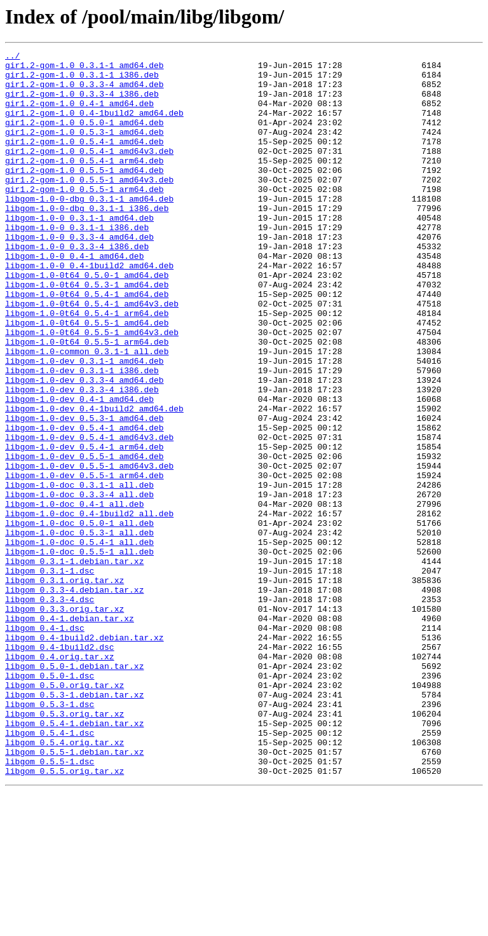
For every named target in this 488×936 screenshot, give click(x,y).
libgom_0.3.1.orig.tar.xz (64, 686)
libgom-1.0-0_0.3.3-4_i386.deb (77, 286)
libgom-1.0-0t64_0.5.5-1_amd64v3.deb (92, 389)
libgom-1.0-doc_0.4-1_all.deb (74, 595)
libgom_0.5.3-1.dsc (49, 835)
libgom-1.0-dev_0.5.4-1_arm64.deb (84, 526)
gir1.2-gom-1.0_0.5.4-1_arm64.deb (84, 183)
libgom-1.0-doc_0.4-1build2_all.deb (89, 606)
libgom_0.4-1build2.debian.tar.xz (84, 755)
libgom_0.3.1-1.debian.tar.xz (74, 664)
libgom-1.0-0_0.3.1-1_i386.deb (77, 263)
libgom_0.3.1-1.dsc (49, 675)
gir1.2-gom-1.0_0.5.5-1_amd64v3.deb (89, 206)
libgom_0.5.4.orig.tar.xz (64, 881)
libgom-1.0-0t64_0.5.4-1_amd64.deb (86, 343)
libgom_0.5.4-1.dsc (49, 870)
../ (12, 57)
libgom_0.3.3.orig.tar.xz (64, 721)
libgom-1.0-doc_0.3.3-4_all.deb (79, 583)
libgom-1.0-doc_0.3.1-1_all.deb (79, 572)
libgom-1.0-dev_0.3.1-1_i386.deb (82, 435)
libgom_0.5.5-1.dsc (49, 904)
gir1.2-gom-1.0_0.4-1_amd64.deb (79, 114)
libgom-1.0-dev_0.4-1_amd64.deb (79, 469)
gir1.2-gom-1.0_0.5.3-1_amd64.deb (84, 149)
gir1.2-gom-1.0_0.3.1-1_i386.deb (82, 80)
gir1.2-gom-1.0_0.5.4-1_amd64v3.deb (89, 171)
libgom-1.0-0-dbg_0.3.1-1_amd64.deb (89, 229)
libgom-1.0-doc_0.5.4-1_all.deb (79, 641)
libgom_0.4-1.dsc (45, 744)
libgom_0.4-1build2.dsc (59, 767)
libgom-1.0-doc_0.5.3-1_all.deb (79, 629)
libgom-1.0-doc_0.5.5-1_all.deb (79, 652)
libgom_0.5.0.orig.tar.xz (64, 812)
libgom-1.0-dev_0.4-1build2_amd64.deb (94, 480)
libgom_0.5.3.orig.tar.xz (64, 847)
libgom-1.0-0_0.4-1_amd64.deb (74, 297)
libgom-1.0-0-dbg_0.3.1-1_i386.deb (86, 240)
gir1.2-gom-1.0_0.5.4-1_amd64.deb (84, 160)
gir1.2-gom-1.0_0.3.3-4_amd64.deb (84, 91)
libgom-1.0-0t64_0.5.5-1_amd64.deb (86, 377)
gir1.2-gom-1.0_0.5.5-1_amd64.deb (84, 194)
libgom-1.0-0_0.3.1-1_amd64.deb (79, 252)
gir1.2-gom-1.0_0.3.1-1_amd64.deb (84, 68)
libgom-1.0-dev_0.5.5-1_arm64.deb (84, 561)
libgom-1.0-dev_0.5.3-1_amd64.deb (84, 492)
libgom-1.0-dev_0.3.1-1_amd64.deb (84, 423)
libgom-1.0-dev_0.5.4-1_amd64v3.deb (89, 515)
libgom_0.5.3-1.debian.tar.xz (74, 824)
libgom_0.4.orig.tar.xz (59, 778)
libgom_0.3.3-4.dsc (49, 709)
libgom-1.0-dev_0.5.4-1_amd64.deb (84, 503)
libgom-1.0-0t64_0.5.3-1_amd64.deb (86, 332)
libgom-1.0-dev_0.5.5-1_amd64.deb (84, 538)
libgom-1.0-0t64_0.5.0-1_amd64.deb (86, 320)
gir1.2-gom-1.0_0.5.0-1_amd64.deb (84, 137)
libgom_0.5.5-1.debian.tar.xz (74, 892)
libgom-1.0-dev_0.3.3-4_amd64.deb (84, 446)
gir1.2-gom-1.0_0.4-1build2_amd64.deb (94, 126)
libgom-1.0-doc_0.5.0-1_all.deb (79, 618)
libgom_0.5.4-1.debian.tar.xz (74, 858)
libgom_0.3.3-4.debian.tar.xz (74, 698)
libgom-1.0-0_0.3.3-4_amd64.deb (79, 274)
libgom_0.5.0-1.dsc (49, 801)
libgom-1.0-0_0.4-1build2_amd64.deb (89, 309)
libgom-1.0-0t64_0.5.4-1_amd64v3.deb (92, 355)
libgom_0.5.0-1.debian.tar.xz (74, 789)
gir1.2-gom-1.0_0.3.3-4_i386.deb (82, 103)
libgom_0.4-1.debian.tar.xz (69, 732)
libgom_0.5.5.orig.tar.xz (64, 915)
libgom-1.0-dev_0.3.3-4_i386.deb (82, 458)
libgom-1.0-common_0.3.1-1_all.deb (86, 412)
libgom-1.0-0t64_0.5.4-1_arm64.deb (86, 366)
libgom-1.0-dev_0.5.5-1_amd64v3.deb (89, 549)
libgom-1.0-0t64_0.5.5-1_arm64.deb (86, 400)
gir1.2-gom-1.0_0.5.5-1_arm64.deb (84, 217)
